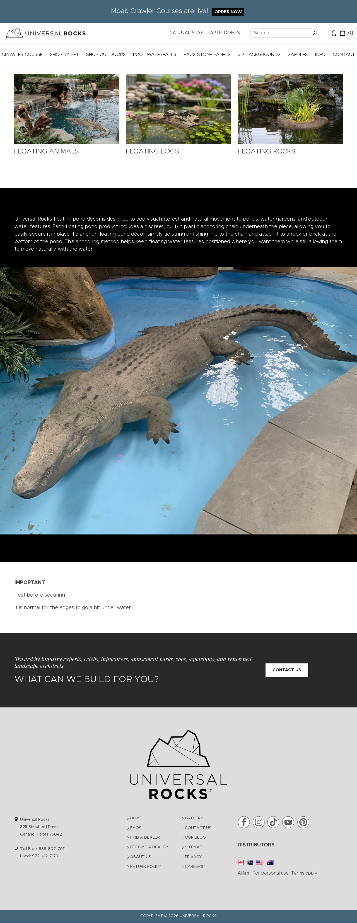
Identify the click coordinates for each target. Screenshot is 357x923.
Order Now (228, 12)
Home (136, 818)
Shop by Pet (64, 54)
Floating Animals (46, 151)
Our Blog (195, 837)
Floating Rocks (266, 151)
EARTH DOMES (224, 33)
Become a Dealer (149, 847)
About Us (140, 857)
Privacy (193, 857)
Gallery (194, 818)
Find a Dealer (145, 837)
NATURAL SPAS (186, 33)
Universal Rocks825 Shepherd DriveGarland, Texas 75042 (41, 827)
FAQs (135, 828)
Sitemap (193, 847)
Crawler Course (22, 54)
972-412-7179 (45, 856)
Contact (344, 54)
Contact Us (286, 670)
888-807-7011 (52, 849)
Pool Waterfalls (154, 54)
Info (320, 54)
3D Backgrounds (259, 54)
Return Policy (145, 867)
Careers (194, 867)
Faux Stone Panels (207, 54)
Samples (298, 54)
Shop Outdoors (106, 54)
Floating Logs (152, 151)
